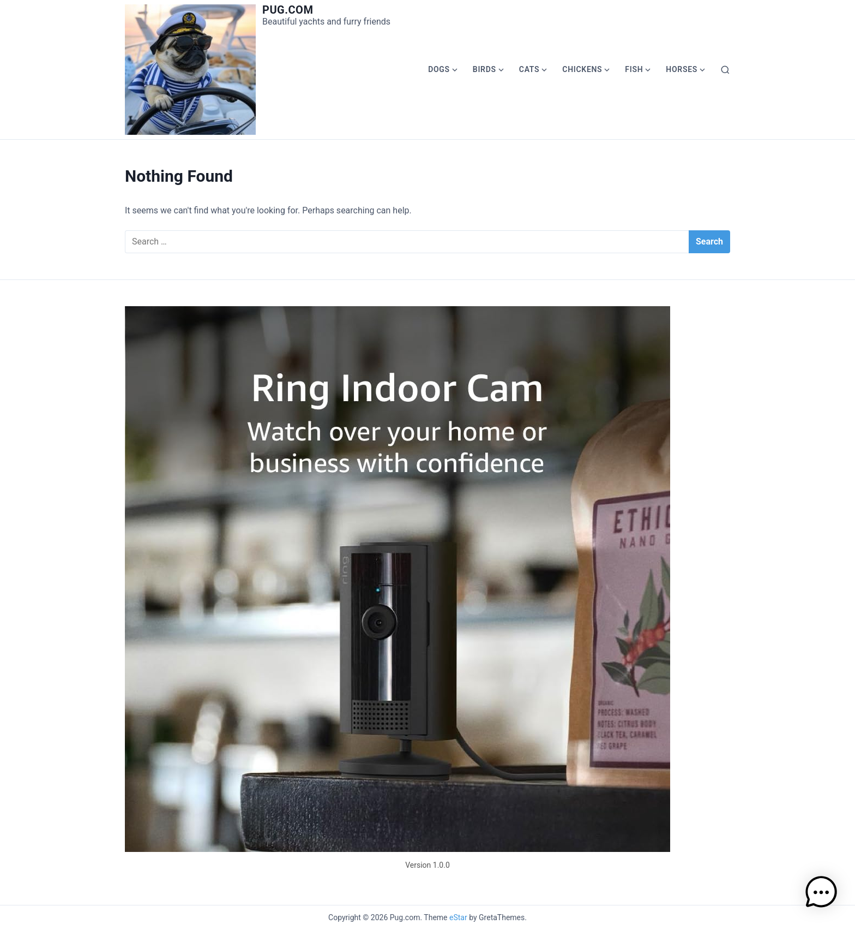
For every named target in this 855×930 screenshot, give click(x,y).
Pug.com (287, 9)
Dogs (439, 69)
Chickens (582, 69)
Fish (634, 69)
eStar (458, 917)
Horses (681, 69)
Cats (529, 69)
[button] (821, 894)
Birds (484, 69)
